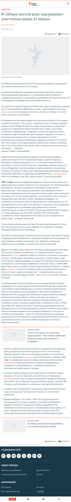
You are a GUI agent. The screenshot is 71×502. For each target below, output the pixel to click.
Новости (5, 10)
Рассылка (40, 487)
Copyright (40, 492)
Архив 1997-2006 (43, 470)
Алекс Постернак (8, 25)
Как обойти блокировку (10, 492)
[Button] (50, 34)
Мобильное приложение (11, 470)
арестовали (9, 379)
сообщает (11, 269)
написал (5, 112)
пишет (16, 255)
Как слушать (6, 487)
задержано (28, 357)
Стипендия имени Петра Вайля (13, 475)
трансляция (62, 174)
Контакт (39, 475)
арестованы (9, 363)
